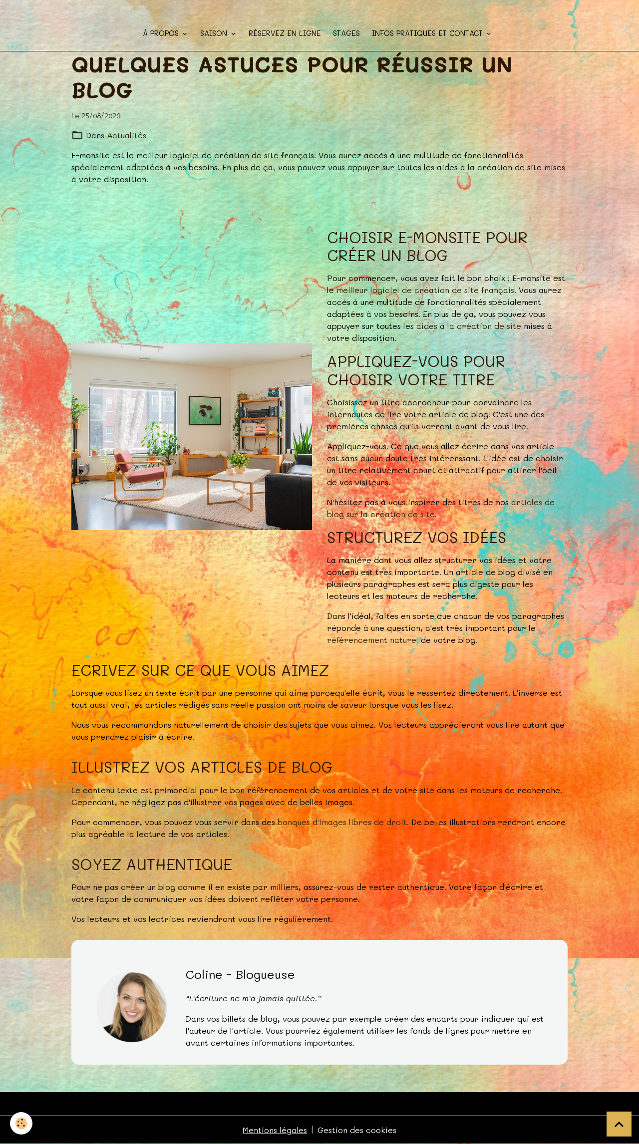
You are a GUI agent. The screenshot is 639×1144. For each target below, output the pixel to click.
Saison (215, 33)
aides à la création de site (468, 325)
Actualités (126, 135)
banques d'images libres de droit (342, 822)
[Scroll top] (619, 1124)
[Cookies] (21, 1123)
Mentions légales (275, 1130)
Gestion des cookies (357, 1130)
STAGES (346, 33)
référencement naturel (372, 639)
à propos (162, 33)
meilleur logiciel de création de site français (425, 290)
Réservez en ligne (285, 33)
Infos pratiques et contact (428, 33)
